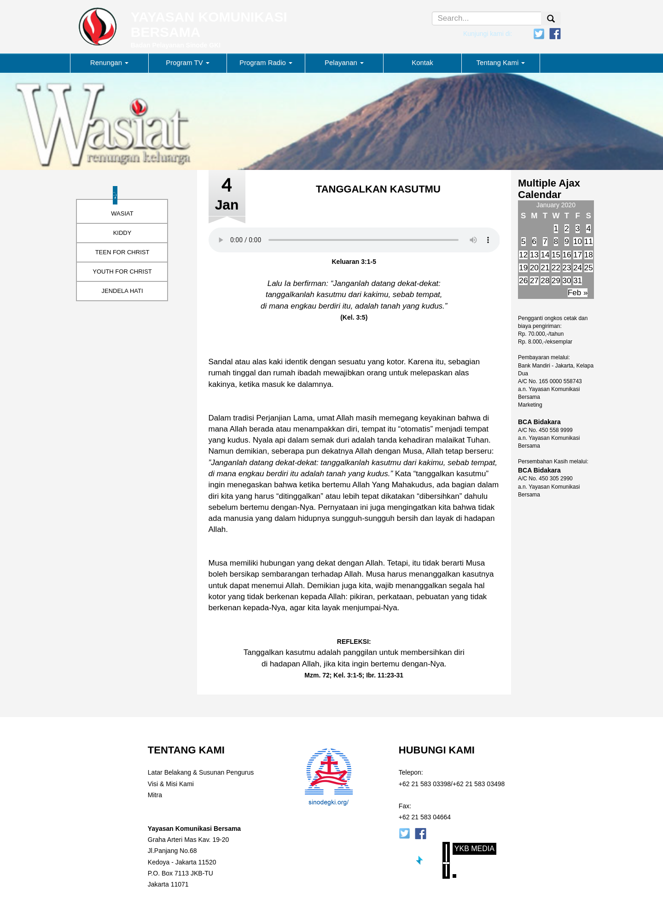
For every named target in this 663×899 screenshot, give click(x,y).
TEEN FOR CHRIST (122, 252)
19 (523, 267)
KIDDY (122, 232)
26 (523, 280)
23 (567, 267)
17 (577, 255)
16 (567, 255)
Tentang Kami (501, 62)
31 (577, 280)
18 (588, 255)
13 (534, 255)
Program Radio (265, 62)
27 (534, 280)
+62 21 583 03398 (425, 784)
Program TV (187, 62)
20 (534, 267)
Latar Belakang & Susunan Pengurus (201, 772)
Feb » (577, 292)
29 (556, 280)
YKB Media (474, 848)
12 (523, 255)
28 (545, 280)
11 (588, 241)
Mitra (155, 795)
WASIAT (122, 213)
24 (577, 267)
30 (567, 280)
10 (577, 241)
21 (545, 267)
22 (556, 267)
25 (588, 267)
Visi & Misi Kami (171, 784)
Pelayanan (344, 62)
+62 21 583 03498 (479, 784)
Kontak (422, 62)
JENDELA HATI (122, 290)
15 (556, 255)
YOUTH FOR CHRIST (122, 271)
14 (545, 255)
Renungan (109, 62)
